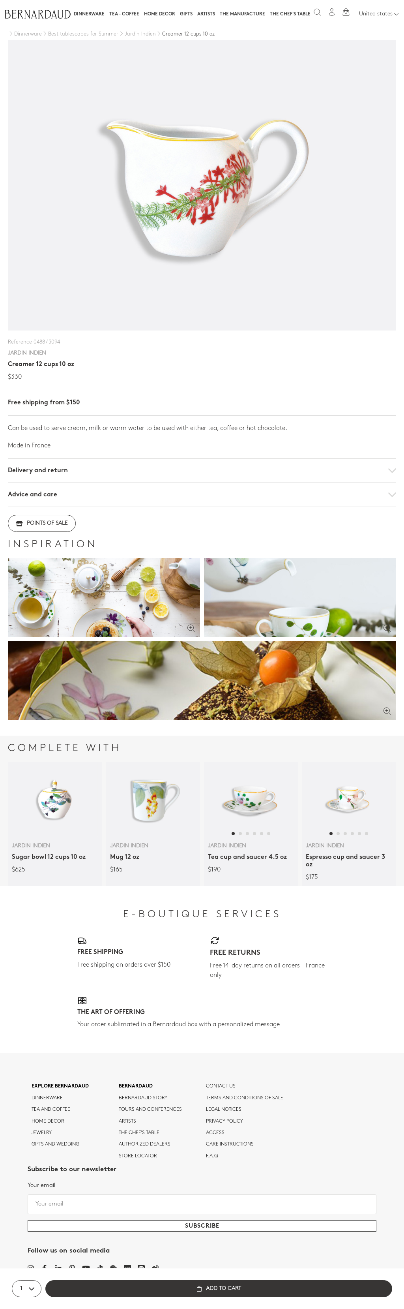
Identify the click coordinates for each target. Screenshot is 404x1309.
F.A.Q (212, 1156)
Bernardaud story (143, 1098)
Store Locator (138, 1156)
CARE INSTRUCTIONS (230, 1144)
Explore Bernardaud (60, 1086)
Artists (206, 14)
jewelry (42, 1133)
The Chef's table (290, 14)
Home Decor (159, 14)
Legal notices (223, 1109)
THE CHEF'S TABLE (139, 1133)
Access (215, 1133)
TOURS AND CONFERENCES (150, 1109)
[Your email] (202, 1204)
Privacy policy (224, 1121)
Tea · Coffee (124, 14)
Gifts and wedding (55, 1144)
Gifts (186, 14)
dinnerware (47, 1098)
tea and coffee (51, 1109)
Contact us (221, 1086)
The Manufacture (242, 14)
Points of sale (41, 523)
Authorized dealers (144, 1144)
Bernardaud (136, 1086)
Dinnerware (89, 14)
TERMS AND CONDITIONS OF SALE (244, 1098)
